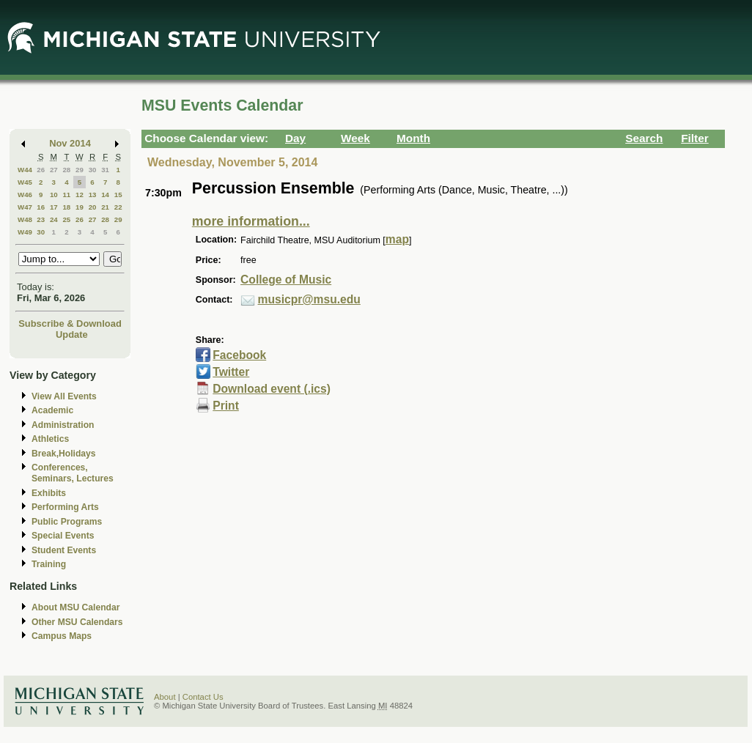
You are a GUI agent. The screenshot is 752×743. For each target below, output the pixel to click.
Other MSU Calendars (77, 622)
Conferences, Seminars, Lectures (73, 473)
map (397, 239)
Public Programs (67, 522)
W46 (25, 195)
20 (93, 207)
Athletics (50, 439)
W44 (25, 170)
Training (49, 564)
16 (41, 207)
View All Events (64, 396)
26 (41, 170)
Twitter (231, 372)
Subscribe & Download (70, 323)
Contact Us (203, 696)
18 (66, 207)
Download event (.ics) (272, 388)
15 (118, 195)
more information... (251, 221)
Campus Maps (62, 636)
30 (93, 170)
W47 (25, 207)
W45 (25, 182)
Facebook (239, 355)
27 (54, 170)
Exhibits (49, 493)
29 (79, 170)
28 (66, 170)
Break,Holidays (64, 453)
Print (226, 405)
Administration (63, 425)
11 (66, 195)
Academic (52, 410)
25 (66, 219)
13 (93, 195)
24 (54, 219)
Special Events (63, 536)
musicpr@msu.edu (309, 299)
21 (105, 207)
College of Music (285, 279)
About (165, 696)
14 (105, 195)
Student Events (64, 550)
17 (54, 207)
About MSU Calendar (75, 607)
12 (79, 195)
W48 (25, 219)
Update (72, 334)
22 (118, 207)
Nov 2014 (70, 143)
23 (41, 219)
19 (79, 207)
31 (105, 170)
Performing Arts (65, 507)
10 (54, 195)
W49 (25, 232)
